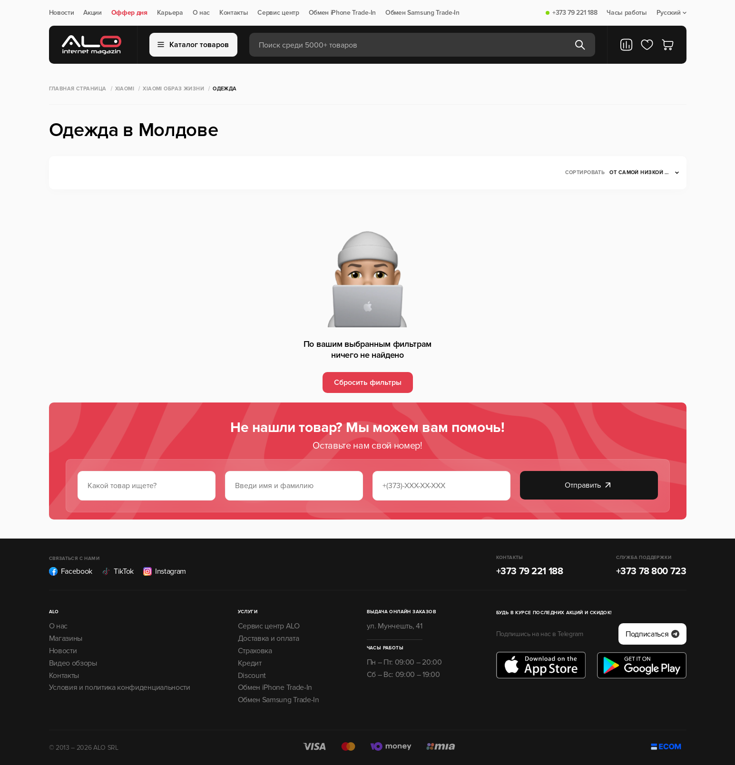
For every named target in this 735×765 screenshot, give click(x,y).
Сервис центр (278, 13)
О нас (201, 13)
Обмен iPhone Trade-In (342, 13)
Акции (92, 13)
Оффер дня (129, 13)
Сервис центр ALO (269, 626)
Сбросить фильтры (368, 382)
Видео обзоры (73, 663)
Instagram (164, 571)
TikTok (118, 571)
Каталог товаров (193, 44)
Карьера (170, 13)
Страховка (255, 651)
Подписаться (652, 634)
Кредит (250, 663)
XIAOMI (125, 88)
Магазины (65, 638)
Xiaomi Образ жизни (173, 88)
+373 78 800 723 (651, 571)
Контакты (233, 13)
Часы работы (627, 13)
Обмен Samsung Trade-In (422, 13)
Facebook (70, 571)
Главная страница (78, 88)
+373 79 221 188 (574, 13)
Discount (252, 675)
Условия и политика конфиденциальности (119, 687)
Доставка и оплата (268, 638)
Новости (61, 13)
